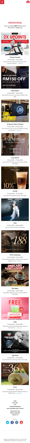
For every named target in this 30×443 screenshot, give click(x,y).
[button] (28, 2)
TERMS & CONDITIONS (15, 413)
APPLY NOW (15, 402)
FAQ (15, 404)
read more (20, 63)
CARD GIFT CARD (15, 411)
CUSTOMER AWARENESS (15, 406)
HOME (15, 401)
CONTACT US (15, 414)
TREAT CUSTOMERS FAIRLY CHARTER (15, 408)
